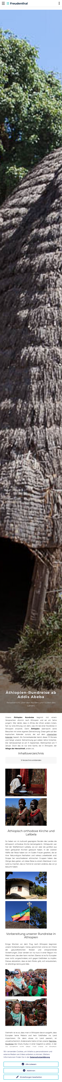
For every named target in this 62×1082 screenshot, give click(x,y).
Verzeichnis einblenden (31, 760)
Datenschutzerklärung (40, 1057)
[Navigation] (3, 3)
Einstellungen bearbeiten (31, 1077)
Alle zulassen (31, 1064)
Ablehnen (31, 1071)
